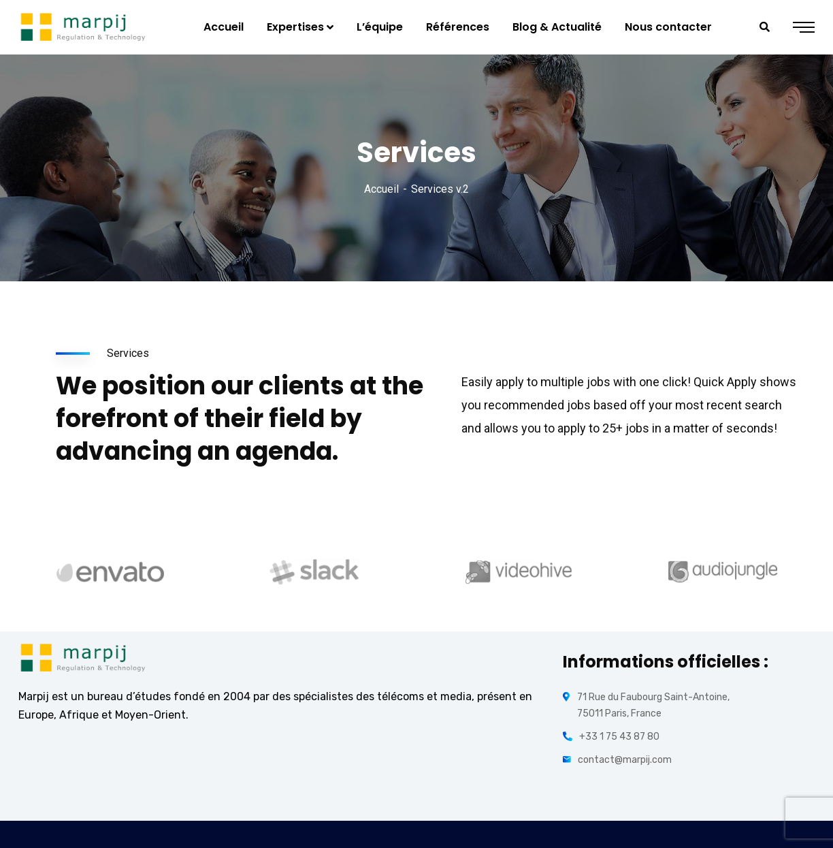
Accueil (381, 189)
